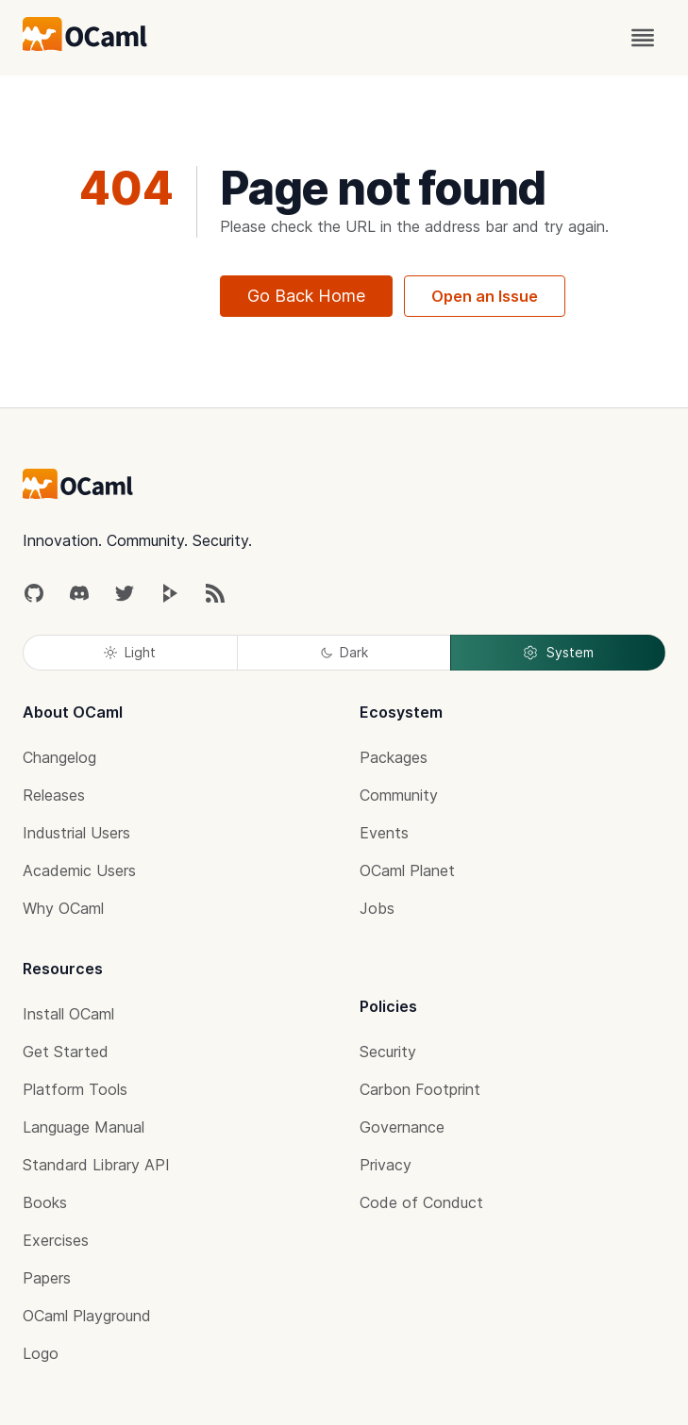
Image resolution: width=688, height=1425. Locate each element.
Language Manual (83, 1127)
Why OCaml (63, 908)
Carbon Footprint (420, 1089)
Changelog (59, 757)
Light (130, 652)
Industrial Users (76, 832)
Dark (344, 652)
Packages (394, 757)
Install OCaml (68, 1013)
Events (384, 832)
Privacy (385, 1164)
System (558, 652)
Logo (41, 1353)
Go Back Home (306, 296)
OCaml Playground (87, 1315)
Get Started (66, 1051)
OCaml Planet (407, 870)
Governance (402, 1127)
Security (388, 1051)
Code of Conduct (421, 1202)
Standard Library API (96, 1164)
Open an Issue (484, 296)
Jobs (377, 908)
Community (399, 795)
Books (45, 1202)
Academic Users (79, 870)
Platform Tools (75, 1089)
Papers (47, 1277)
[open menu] (643, 38)
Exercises (56, 1240)
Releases (54, 795)
